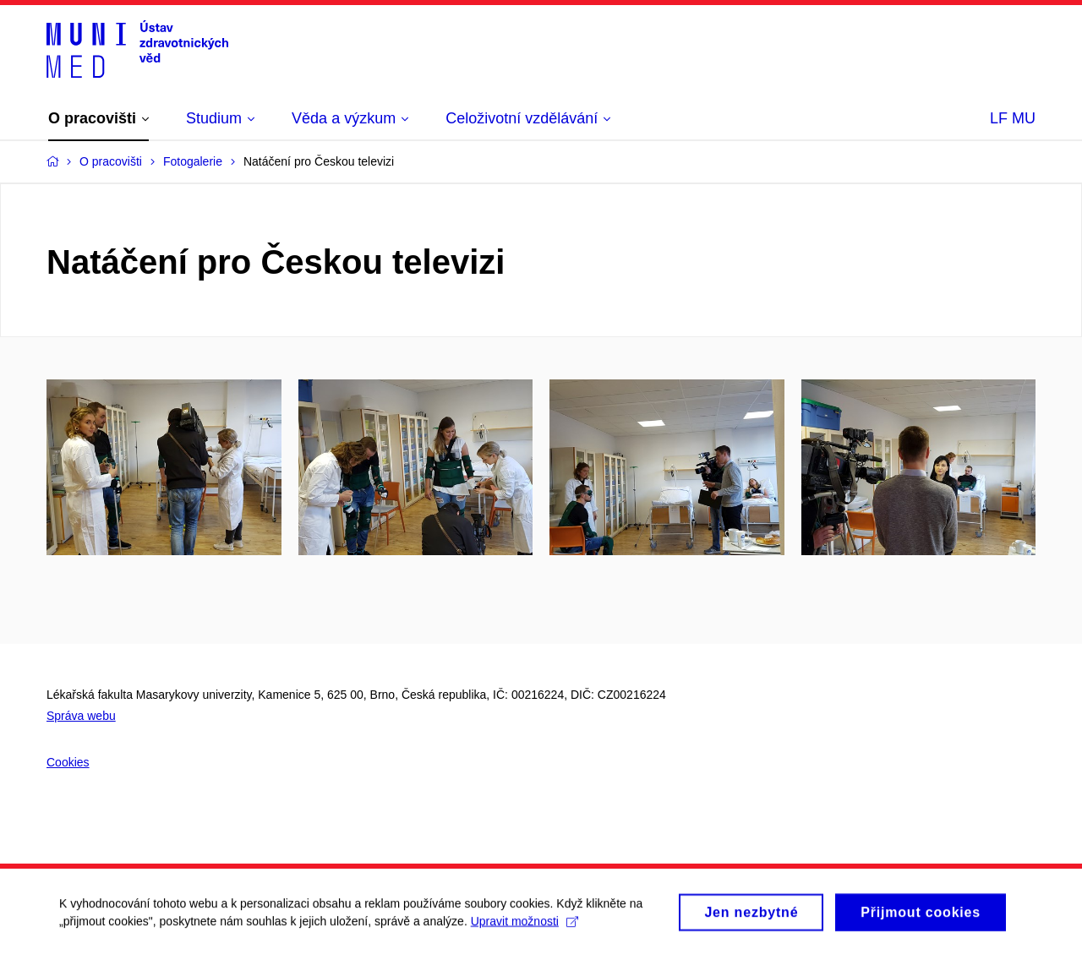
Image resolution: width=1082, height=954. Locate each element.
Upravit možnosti (524, 926)
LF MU (1013, 118)
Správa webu (81, 715)
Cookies (68, 762)
